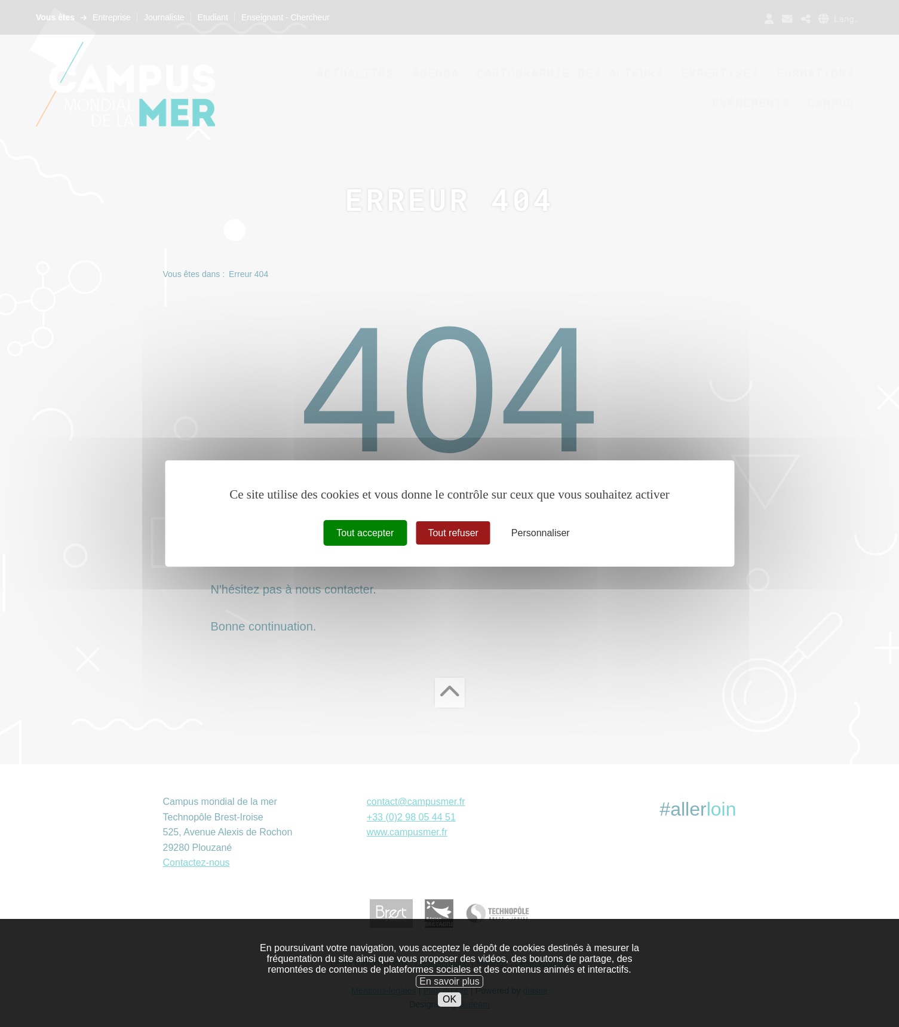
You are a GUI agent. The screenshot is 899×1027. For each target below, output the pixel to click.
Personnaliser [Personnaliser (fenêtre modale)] (540, 533)
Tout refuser (453, 533)
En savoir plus (449, 997)
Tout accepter (365, 533)
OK (449, 1016)
